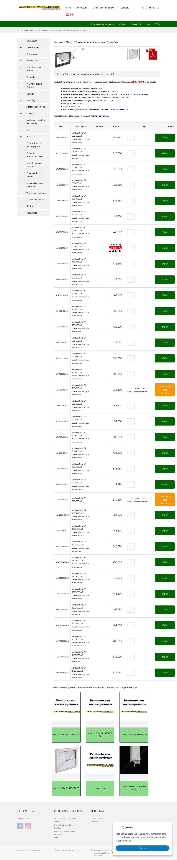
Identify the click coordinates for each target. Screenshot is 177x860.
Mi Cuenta (123, 24)
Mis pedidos (95, 822)
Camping (26, 100)
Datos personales (98, 819)
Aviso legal (58, 834)
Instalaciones (28, 47)
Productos (82, 8)
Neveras (25, 94)
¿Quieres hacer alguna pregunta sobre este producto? (88, 74)
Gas (23, 130)
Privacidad (58, 822)
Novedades (31, 41)
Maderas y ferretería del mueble (31, 122)
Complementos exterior (29, 69)
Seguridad (26, 77)
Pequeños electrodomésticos (30, 155)
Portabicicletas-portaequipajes (29, 145)
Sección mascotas (35, 199)
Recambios (27, 213)
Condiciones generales (103, 8)
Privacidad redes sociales (64, 831)
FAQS (157, 24)
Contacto (125, 8)
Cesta (154, 8)
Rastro (25, 206)
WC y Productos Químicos (34, 85)
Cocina (25, 114)
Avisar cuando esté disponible (164, 389)
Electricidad (27, 61)
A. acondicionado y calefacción (30, 185)
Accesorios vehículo (33, 30)
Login (148, 24)
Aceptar (142, 848)
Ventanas (45, 30)
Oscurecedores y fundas (30, 175)
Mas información (123, 841)
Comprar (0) (136, 24)
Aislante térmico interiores (34, 165)
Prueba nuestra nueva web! (65, 819)
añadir (165, 137)
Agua (24, 137)
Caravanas (31, 54)
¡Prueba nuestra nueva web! (102, 24)
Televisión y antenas (36, 193)
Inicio (68, 8)
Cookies (57, 828)
